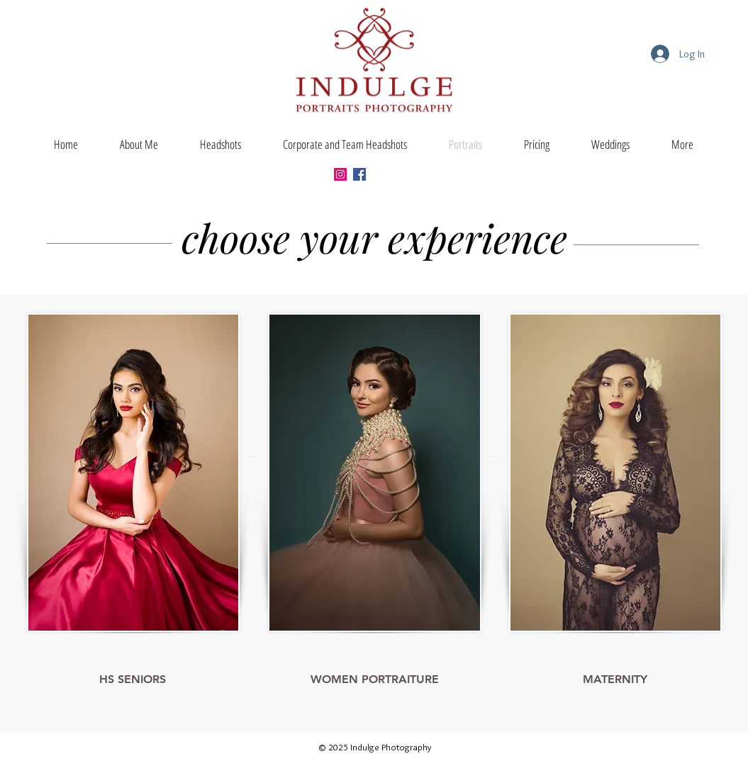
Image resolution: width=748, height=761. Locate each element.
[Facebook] (359, 174)
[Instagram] (340, 174)
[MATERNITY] (615, 679)
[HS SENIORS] (133, 679)
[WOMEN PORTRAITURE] (375, 679)
